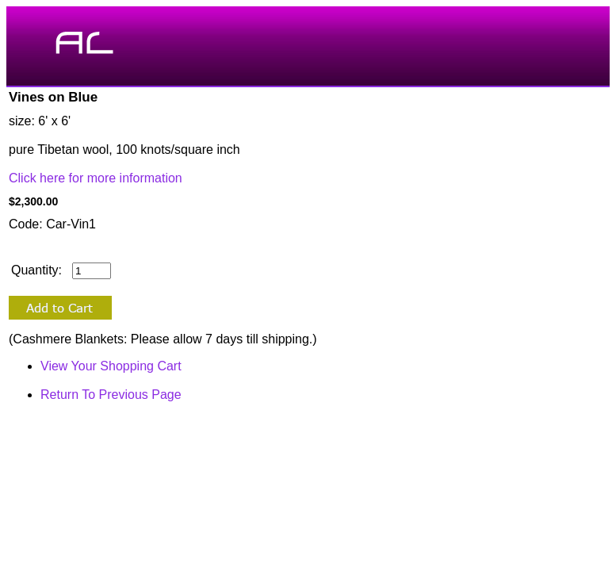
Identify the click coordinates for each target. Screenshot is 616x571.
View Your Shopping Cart (111, 366)
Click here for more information (95, 178)
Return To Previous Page (111, 394)
